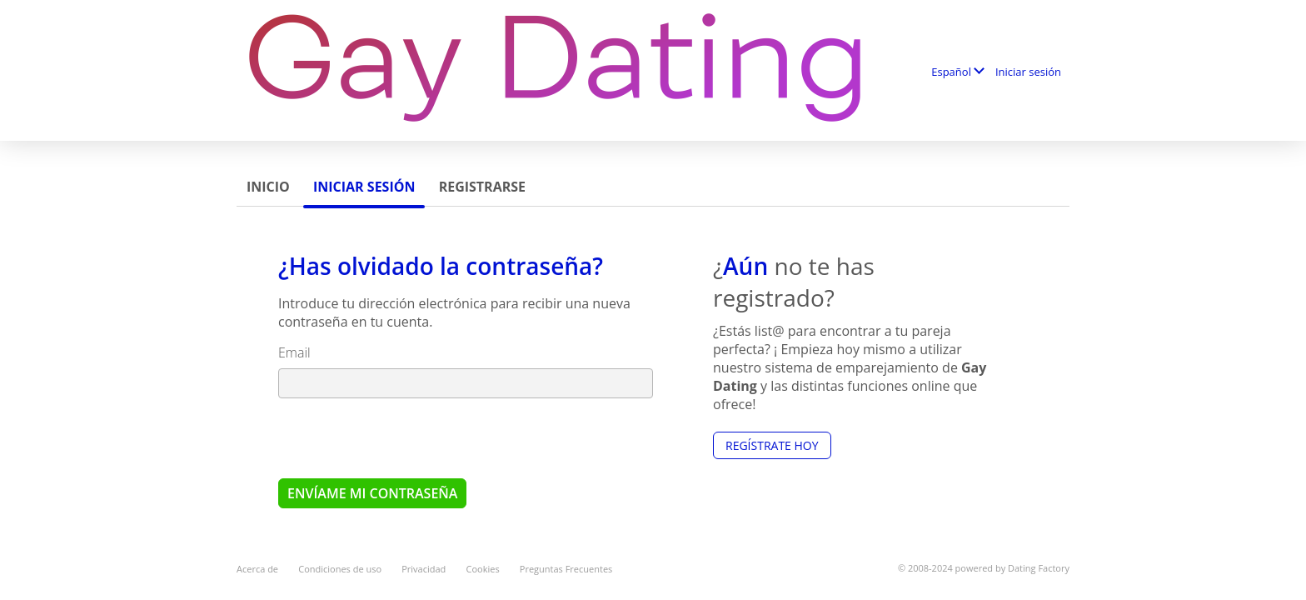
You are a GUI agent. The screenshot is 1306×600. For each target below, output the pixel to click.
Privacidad (423, 568)
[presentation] (404, 437)
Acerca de (257, 568)
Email (294, 352)
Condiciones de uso (339, 568)
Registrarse (482, 187)
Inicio (268, 187)
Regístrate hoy (772, 445)
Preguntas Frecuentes (566, 568)
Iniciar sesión (1028, 71)
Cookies (483, 568)
